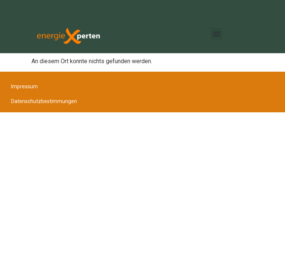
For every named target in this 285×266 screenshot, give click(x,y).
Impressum (24, 86)
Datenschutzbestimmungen (44, 101)
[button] (216, 34)
